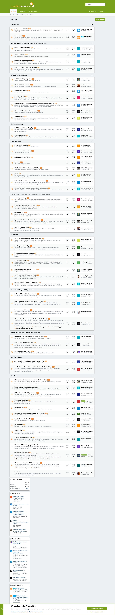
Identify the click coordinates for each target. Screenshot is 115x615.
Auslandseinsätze (16, 382)
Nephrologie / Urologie (20, 212)
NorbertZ (79, 424)
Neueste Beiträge (92, 84)
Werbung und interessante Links (23, 467)
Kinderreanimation (75, 156)
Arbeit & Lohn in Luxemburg (77, 386)
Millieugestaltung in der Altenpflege (24, 270)
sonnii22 (79, 470)
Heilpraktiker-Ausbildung (76, 448)
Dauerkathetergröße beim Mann (78, 213)
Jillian (78, 85)
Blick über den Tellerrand (95, 123)
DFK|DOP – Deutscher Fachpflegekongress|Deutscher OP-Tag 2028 (96, 143)
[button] (26, 11)
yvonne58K (79, 479)
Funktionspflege (16, 152)
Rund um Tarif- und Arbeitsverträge (23, 364)
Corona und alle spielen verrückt (78, 461)
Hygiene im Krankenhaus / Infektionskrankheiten (27, 234)
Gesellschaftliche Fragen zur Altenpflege (25, 292)
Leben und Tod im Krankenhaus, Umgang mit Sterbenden (29, 443)
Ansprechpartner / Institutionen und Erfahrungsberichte (29, 386)
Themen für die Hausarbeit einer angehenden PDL (82, 323)
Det (77, 113)
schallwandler (80, 214)
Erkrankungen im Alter (20, 278)
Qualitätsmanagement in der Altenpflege (25, 286)
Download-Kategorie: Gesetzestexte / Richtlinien (82, 509)
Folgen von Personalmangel (77, 83)
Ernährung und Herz (75, 220)
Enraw (103, 34)
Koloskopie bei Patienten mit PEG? (79, 227)
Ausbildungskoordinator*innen (78, 332)
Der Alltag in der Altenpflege (22, 261)
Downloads (17, 508)
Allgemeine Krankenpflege (19, 80)
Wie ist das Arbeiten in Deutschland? (79, 90)
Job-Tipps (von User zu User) (42, 493)
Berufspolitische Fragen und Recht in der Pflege (25, 354)
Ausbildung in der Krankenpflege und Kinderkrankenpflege (28, 45)
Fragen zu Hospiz (75, 443)
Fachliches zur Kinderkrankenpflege (24, 137)
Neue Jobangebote (93, 161)
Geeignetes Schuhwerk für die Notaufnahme (81, 126)
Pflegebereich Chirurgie (20, 96)
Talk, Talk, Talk (18, 460)
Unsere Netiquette (50, 532)
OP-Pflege (17, 173)
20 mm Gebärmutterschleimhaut (78, 243)
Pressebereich (18, 36)
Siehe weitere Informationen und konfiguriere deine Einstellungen (27, 566)
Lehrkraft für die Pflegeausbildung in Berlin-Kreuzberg (96, 166)
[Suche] (95, 4)
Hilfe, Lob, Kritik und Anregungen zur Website (26, 476)
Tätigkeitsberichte (19, 437)
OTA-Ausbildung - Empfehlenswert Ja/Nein (81, 179)
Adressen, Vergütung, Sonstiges (23, 62)
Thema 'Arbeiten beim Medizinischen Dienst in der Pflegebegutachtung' (96, 59)
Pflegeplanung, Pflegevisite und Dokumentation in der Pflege (30, 406)
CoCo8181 (82, 438)
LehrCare (82, 490)
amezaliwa (82, 377)
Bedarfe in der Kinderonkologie (78, 138)
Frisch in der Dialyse (75, 185)
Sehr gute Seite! (74, 478)
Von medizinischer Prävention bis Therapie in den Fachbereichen (30, 208)
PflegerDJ (79, 444)
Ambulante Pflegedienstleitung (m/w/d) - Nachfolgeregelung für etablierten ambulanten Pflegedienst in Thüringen (96, 195)
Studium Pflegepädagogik (21, 350)
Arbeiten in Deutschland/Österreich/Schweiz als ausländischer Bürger (33, 392)
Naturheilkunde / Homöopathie (22, 449)
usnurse (78, 174)
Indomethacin (74, 145)
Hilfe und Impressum (96, 548)
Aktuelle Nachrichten (93, 131)
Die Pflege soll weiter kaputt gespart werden (81, 375)
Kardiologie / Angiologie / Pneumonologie (25, 219)
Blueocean (79, 163)
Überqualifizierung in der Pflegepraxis (79, 344)
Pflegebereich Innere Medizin (22, 89)
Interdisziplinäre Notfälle (21, 156)
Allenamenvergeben (81, 264)
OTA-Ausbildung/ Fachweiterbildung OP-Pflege (27, 179)
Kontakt (47, 534)
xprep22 (78, 333)
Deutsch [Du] (38, 548)
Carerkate (79, 281)
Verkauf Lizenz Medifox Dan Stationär (79, 422)
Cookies (12, 548)
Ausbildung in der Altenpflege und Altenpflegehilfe (28, 254)
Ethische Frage (74, 263)
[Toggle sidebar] (104, 15)
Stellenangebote (19, 493)
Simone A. (79, 432)
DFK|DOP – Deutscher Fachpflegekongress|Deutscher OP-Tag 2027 (96, 152)
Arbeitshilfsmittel (19, 126)
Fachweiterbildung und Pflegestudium (22, 309)
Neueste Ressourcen (93, 217)
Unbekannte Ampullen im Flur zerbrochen (80, 454)
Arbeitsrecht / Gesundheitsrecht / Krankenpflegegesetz (29, 358)
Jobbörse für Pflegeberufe (21, 485)
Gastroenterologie (19, 227)
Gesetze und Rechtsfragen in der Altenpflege (26, 299)
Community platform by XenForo (24, 552)
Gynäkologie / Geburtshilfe (21, 243)
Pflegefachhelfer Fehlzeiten (77, 72)
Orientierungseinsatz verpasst (78, 56)
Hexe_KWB (79, 147)
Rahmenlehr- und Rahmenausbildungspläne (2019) (95, 274)
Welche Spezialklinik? (76, 103)
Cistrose (79, 128)
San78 (78, 324)
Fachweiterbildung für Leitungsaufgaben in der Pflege (28, 321)
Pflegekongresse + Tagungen (22, 504)
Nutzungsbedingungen (51, 528)
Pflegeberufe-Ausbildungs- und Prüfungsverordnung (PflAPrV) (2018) (96, 244)
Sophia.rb (79, 139)
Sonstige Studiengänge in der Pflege (38, 350)
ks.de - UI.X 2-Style (25, 548)
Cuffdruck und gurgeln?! (76, 167)
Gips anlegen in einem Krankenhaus (79, 96)
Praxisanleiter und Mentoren (22, 330)
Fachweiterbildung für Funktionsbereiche (25, 312)
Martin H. (79, 121)
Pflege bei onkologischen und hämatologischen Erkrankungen (31, 200)
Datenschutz (87, 548)
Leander (78, 91)
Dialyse (16, 184)
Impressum (48, 527)
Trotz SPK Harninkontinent (77, 286)
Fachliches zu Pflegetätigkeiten (22, 83)
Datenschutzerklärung (51, 530)
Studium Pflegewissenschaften (22, 349)
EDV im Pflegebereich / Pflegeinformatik (25, 421)
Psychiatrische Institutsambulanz (78, 112)
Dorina (78, 57)
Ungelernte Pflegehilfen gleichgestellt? (80, 301)
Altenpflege (14, 250)
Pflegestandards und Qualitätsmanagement (26, 414)
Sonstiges (14, 403)
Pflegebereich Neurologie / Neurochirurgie (25, 120)
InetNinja (79, 157)
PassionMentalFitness (82, 221)
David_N (78, 387)
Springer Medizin (80, 501)
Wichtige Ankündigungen (21, 28)
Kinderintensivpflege (20, 144)
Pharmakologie (18, 454)
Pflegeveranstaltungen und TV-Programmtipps (26, 497)
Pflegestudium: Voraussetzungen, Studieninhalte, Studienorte (31, 339)
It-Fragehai (79, 409)
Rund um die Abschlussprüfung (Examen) (25, 70)
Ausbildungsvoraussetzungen (22, 49)
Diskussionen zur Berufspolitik (22, 374)
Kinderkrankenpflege (17, 133)
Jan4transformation (81, 294)
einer (78, 180)
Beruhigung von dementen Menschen (79, 279)
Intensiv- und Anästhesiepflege (22, 162)
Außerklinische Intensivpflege (22, 168)
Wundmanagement (19, 102)
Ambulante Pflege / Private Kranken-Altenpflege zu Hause (30, 192)
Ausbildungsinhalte (19, 56)
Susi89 (78, 186)
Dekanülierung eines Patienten (78, 162)
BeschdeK (79, 195)
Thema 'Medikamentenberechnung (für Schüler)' (96, 68)
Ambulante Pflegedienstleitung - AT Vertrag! (95, 207)
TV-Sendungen (35, 504)
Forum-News (15, 24)
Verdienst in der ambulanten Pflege (79, 193)
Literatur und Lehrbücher (21, 430)
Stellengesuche (29, 493)
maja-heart (79, 395)
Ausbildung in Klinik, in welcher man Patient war (82, 49)
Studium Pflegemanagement (39, 349)
